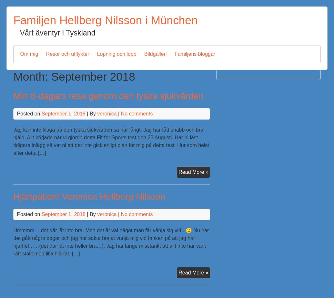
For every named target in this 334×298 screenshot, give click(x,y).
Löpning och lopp (117, 54)
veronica (106, 113)
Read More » (194, 173)
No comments (137, 113)
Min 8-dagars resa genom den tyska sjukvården (108, 96)
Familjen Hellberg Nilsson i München (105, 20)
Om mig (29, 54)
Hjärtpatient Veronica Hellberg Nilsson (89, 197)
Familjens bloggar (195, 54)
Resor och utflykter (67, 54)
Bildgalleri (155, 54)
